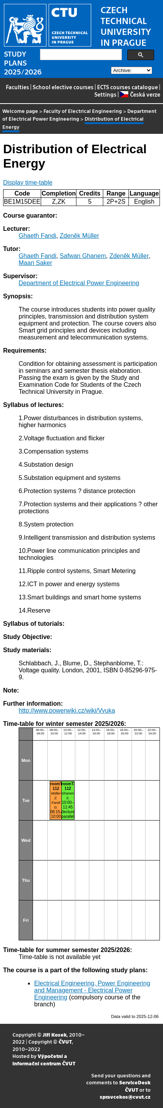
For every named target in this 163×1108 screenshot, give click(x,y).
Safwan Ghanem (83, 256)
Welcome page (20, 111)
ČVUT (65, 1041)
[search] (80, 54)
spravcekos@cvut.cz (125, 1096)
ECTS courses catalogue (127, 86)
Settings (105, 94)
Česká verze (140, 94)
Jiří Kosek (55, 1034)
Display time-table (27, 182)
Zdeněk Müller (79, 235)
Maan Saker (35, 263)
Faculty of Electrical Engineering (82, 111)
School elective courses (63, 86)
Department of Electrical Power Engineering (79, 283)
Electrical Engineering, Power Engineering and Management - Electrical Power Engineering (92, 990)
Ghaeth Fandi (37, 235)
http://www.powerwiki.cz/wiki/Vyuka (67, 710)
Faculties (17, 86)
